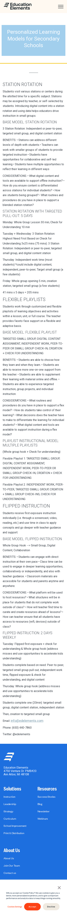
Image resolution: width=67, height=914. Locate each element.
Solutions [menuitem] (12, 788)
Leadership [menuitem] (10, 804)
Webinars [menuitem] (43, 818)
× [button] (59, 887)
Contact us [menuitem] (10, 873)
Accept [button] (32, 906)
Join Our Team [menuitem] (12, 865)
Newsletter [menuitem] (43, 811)
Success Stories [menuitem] (47, 796)
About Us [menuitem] (12, 850)
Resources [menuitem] (47, 788)
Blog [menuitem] (40, 804)
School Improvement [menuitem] (15, 825)
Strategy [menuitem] (8, 811)
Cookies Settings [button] (15, 906)
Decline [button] (51, 906)
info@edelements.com (27, 721)
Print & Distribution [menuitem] (14, 833)
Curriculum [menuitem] (10, 818)
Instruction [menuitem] (9, 796)
